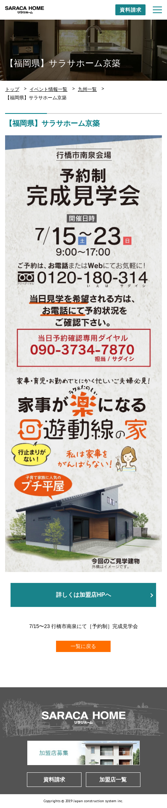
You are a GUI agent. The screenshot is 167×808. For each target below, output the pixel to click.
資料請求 (130, 10)
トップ (12, 89)
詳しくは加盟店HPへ (83, 595)
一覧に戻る (83, 646)
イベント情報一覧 (48, 89)
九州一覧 (87, 89)
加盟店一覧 (113, 779)
